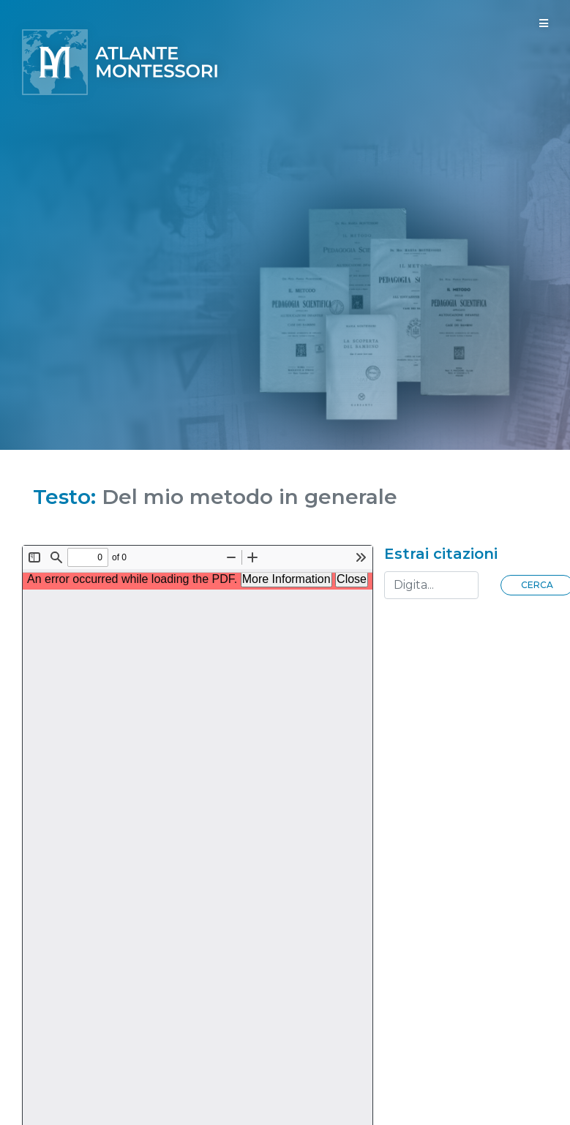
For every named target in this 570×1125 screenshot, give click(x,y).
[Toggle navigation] (544, 23)
